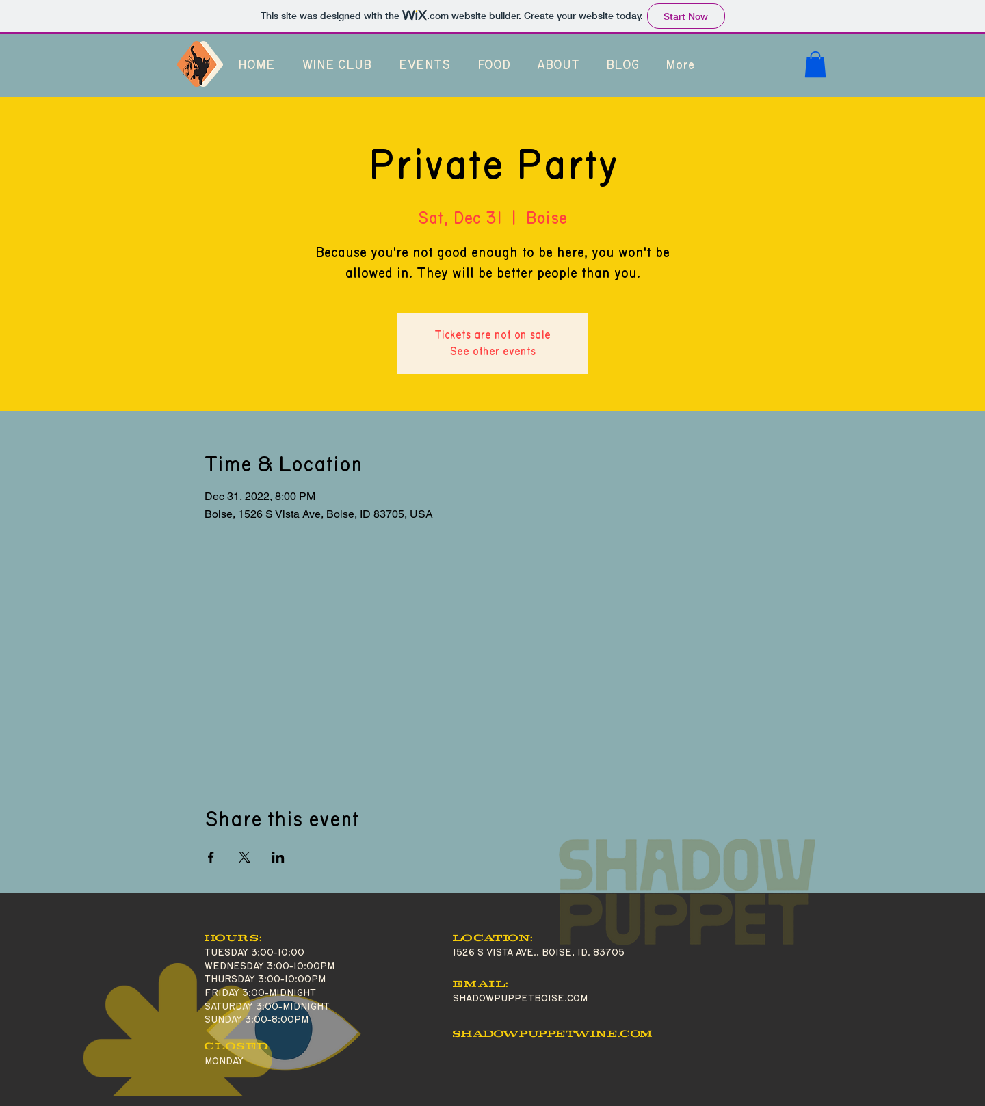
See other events (493, 351)
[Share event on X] (244, 857)
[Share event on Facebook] (211, 857)
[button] (815, 64)
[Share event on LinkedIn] (278, 857)
